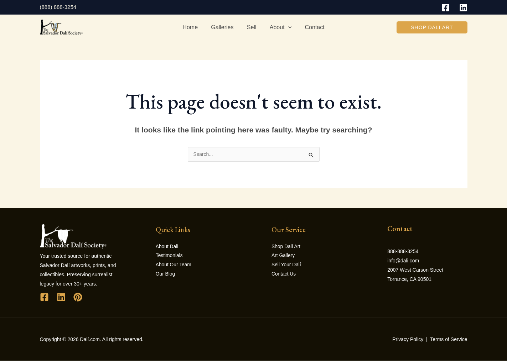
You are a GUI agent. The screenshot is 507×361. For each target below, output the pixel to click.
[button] (432, 27)
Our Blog (165, 275)
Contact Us (283, 275)
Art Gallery (283, 256)
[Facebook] (445, 8)
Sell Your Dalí (286, 265)
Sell (252, 27)
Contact (311, 27)
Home (194, 27)
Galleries (224, 27)
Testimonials (169, 256)
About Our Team (174, 265)
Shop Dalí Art (286, 247)
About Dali (167, 247)
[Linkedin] (463, 8)
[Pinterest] (77, 297)
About (278, 27)
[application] (286, 27)
